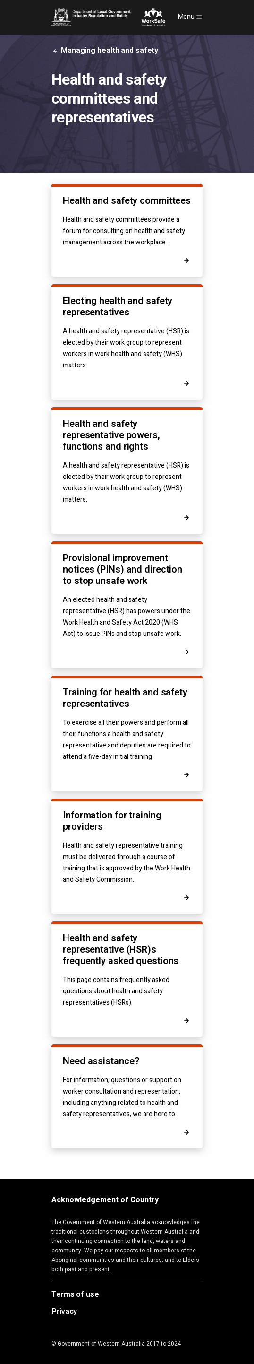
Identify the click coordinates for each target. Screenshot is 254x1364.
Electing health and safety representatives (117, 306)
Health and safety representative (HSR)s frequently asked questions (120, 949)
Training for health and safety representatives (125, 698)
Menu (190, 17)
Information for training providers (112, 821)
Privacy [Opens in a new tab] (64, 1312)
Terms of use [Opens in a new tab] (75, 1295)
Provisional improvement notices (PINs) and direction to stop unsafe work (122, 569)
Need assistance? (101, 1061)
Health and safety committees (127, 201)
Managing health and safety (104, 50)
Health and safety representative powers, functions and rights (111, 435)
